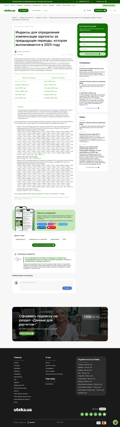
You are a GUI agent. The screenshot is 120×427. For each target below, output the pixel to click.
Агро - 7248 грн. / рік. (83, 373)
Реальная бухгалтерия (20, 388)
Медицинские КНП (19, 385)
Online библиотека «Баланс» (22, 399)
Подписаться (100, 1)
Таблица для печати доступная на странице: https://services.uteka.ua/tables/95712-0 (40, 73)
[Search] (61, 10)
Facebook (43, 224)
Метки (15, 402)
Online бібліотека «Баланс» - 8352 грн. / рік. (90, 384)
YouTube (52, 227)
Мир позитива (66, 5)
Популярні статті (82, 392)
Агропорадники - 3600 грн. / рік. (86, 378)
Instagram (54, 224)
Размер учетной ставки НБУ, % (89, 134)
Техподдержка (49, 368)
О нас (73, 5)
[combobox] (92, 49)
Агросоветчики (18, 377)
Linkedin (42, 227)
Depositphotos (49, 384)
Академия (51, 5)
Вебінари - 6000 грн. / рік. (85, 381)
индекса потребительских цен (38, 67)
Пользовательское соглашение (54, 374)
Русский (102, 409)
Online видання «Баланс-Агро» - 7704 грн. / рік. (91, 390)
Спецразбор (27, 5)
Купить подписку (26, 333)
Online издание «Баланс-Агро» (22, 396)
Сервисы (58, 5)
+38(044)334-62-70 (84, 1)
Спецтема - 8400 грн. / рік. (85, 364)
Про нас (48, 362)
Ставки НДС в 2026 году (87, 93)
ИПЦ (64, 239)
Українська (95, 409)
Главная (6, 5)
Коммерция (17, 368)
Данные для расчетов (19, 26)
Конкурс (45, 5)
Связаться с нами (50, 365)
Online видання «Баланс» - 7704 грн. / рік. (89, 387)
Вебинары (19, 5)
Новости (12, 5)
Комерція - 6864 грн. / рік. (85, 370)
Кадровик (16, 382)
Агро (15, 379)
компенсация (55, 239)
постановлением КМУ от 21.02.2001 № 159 (55, 62)
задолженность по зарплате (38, 239)
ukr (111, 10)
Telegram (64, 224)
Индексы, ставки (29, 26)
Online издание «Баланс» (21, 393)
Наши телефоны (50, 371)
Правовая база (37, 5)
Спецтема (16, 365)
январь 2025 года (20, 81)
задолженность (20, 239)
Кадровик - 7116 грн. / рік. (85, 367)
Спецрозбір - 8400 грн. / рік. (85, 376)
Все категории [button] (36, 10)
